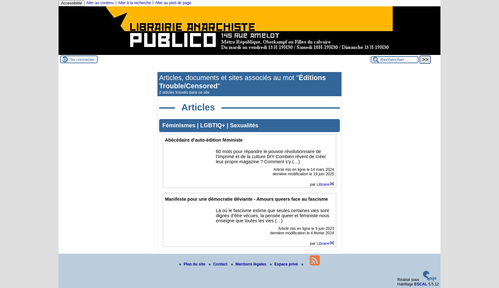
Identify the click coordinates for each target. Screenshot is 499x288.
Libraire (323, 184)
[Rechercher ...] (394, 59)
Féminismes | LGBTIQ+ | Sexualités (210, 125)
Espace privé (284, 264)
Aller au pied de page (173, 3)
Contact (218, 264)
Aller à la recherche (134, 3)
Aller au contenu (100, 3)
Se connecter (82, 59)
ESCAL (420, 284)
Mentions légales (249, 264)
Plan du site (192, 264)
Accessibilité (71, 3)
